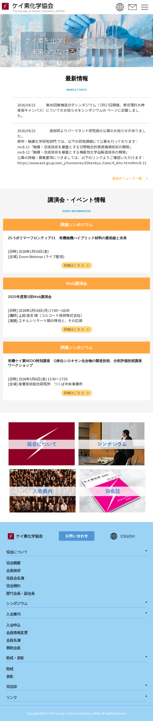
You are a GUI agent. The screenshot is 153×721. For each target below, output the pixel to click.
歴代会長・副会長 (20, 593)
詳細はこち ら (76, 265)
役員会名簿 (15, 578)
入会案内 (13, 614)
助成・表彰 (15, 658)
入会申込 (13, 625)
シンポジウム (17, 603)
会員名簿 (13, 640)
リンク (11, 697)
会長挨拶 (13, 570)
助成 (9, 668)
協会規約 (13, 585)
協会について (17, 552)
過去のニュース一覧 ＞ (130, 178)
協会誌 (11, 686)
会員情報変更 (17, 632)
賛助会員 (13, 648)
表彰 (9, 676)
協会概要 (13, 563)
